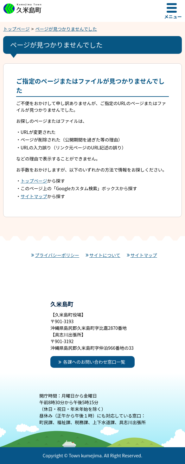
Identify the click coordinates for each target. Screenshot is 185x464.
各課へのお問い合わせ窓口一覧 (94, 362)
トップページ (16, 29)
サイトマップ (34, 196)
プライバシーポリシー (57, 255)
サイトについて (104, 255)
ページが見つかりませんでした (66, 29)
